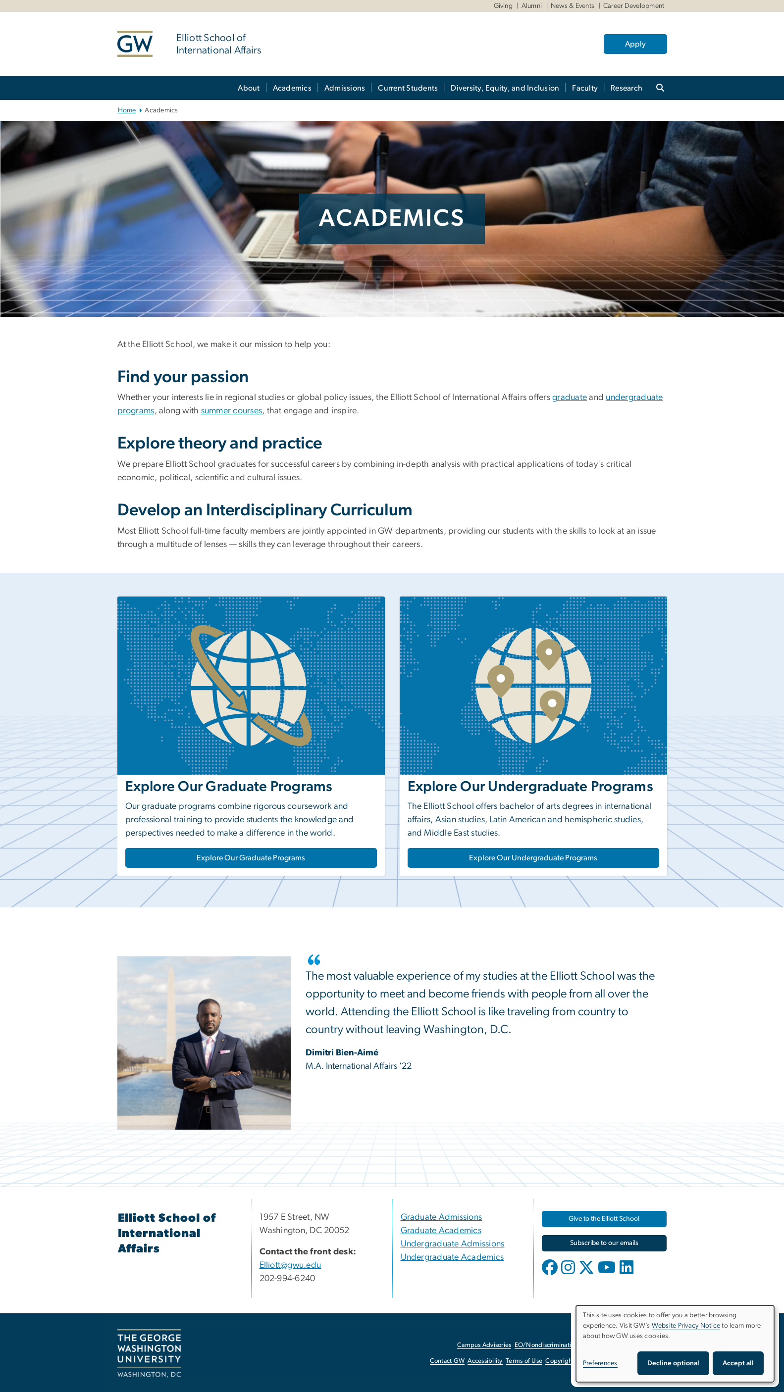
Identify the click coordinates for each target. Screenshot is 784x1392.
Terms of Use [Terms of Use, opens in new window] (524, 1361)
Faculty (585, 88)
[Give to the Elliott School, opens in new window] (604, 1219)
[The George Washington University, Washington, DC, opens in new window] (149, 1353)
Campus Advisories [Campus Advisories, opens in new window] (484, 1345)
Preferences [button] (600, 1363)
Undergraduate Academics (452, 1257)
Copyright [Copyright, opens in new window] (559, 1361)
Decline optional (673, 1363)
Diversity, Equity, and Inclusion (505, 88)
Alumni (532, 5)
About (249, 88)
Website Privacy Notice (686, 1325)
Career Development (634, 5)
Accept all (738, 1363)
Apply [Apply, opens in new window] (635, 44)
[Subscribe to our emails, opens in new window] (604, 1243)
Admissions (345, 88)
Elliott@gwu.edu (290, 1265)
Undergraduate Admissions (453, 1244)
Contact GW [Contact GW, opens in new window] (447, 1361)
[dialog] (675, 1343)
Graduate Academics (441, 1230)
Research (626, 88)
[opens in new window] (551, 1275)
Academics (292, 88)
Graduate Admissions (441, 1217)
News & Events (572, 5)
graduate (569, 397)
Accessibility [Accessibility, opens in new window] (485, 1361)
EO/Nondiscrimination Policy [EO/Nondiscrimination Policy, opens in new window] (556, 1345)
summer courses (231, 410)
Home (127, 110)
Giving (503, 5)
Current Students (408, 88)
